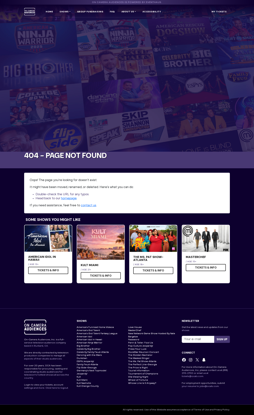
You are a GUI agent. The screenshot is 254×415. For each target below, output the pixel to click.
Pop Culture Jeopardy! (140, 346)
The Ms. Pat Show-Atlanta (142, 361)
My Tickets (219, 11)
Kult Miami (82, 380)
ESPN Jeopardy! (85, 361)
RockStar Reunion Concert (143, 352)
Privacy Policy (221, 410)
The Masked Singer (138, 358)
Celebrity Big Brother (88, 349)
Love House (135, 327)
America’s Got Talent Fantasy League (97, 334)
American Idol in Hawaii (89, 340)
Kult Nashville (84, 383)
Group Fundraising (90, 11)
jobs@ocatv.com (209, 386)
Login (27, 385)
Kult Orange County (88, 386)
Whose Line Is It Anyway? (142, 383)
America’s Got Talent (88, 330)
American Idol (84, 337)
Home (49, 11)
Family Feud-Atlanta (87, 365)
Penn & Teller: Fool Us (140, 343)
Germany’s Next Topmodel (91, 371)
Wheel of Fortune (138, 380)
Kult (79, 377)
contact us (88, 205)
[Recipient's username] (198, 339)
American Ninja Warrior (89, 343)
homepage (69, 198)
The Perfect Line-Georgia (142, 365)
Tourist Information (138, 371)
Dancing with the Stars (89, 355)
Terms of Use (201, 410)
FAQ (112, 11)
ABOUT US (127, 11)
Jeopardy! (82, 374)
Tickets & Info (48, 270)
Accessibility (151, 11)
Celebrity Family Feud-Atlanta (93, 352)
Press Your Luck (137, 349)
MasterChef (134, 330)
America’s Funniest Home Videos (95, 327)
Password (133, 340)
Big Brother (83, 346)
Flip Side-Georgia (87, 368)
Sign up (222, 339)
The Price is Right (138, 368)
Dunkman (82, 358)
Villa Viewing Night (138, 377)
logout (64, 388)
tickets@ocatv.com (192, 376)
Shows (64, 11)
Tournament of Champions (143, 374)
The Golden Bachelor (140, 355)
